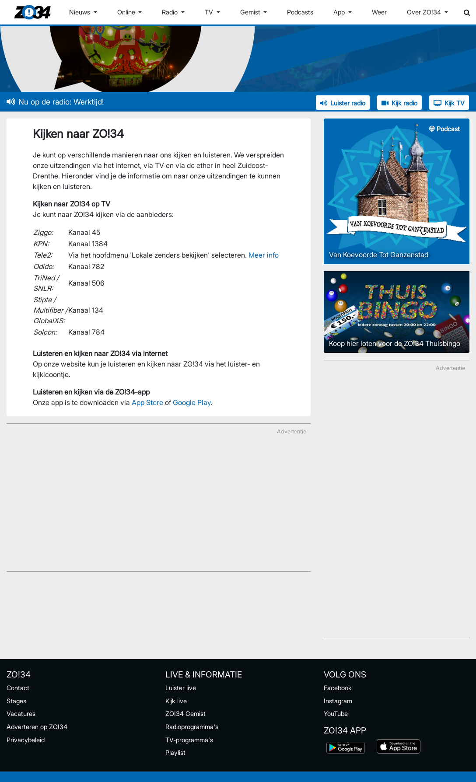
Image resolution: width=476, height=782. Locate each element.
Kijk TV (449, 103)
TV (210, 12)
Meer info (263, 255)
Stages (16, 701)
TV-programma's (189, 740)
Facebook (338, 687)
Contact (18, 687)
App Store (147, 402)
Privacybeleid (26, 740)
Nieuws (80, 12)
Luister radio (342, 103)
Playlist (175, 752)
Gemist (251, 12)
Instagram (338, 701)
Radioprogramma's (191, 726)
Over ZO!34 (425, 12)
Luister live (180, 687)
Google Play (192, 402)
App (339, 12)
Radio (170, 12)
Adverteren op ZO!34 (37, 726)
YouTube (336, 713)
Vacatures (21, 713)
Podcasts (300, 12)
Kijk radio (399, 103)
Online (127, 12)
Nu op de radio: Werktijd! (55, 101)
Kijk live (176, 701)
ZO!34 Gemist (185, 713)
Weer (379, 12)
